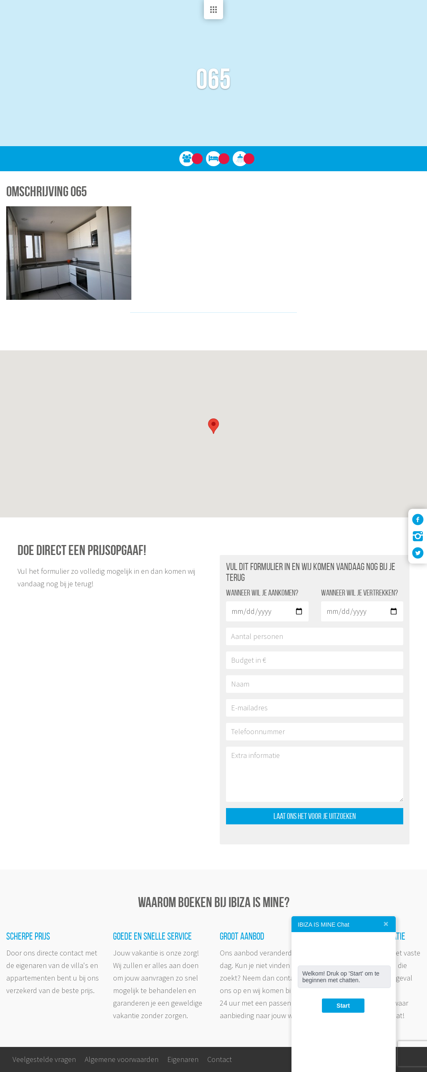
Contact (219, 1059)
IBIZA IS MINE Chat (323, 924)
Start (343, 1005)
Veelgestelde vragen (44, 1059)
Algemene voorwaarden (121, 1059)
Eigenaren (182, 1059)
